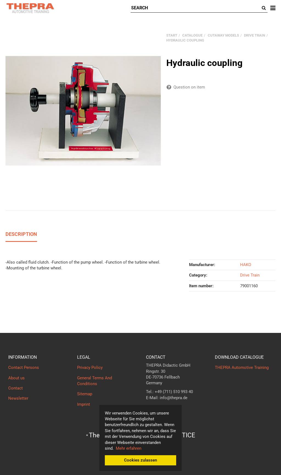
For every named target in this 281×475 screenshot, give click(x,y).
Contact (15, 388)
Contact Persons (23, 367)
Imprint (83, 404)
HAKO (245, 264)
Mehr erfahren (128, 448)
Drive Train (250, 275)
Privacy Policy (90, 367)
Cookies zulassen (140, 460)
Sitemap (84, 393)
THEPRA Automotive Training (242, 367)
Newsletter (18, 398)
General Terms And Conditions (94, 380)
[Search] (195, 8)
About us (16, 377)
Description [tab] (21, 234)
